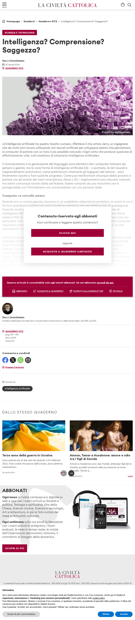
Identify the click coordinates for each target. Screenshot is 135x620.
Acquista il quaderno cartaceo (67, 251)
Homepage (13, 21)
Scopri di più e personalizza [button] (21, 614)
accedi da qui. (105, 282)
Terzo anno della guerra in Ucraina (27, 455)
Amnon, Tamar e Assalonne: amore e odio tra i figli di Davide (100, 457)
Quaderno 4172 (48, 21)
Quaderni (29, 21)
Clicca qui (67, 232)
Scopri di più (14, 548)
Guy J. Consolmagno (13, 60)
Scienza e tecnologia (20, 32)
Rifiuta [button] (106, 614)
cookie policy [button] (99, 598)
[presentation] (64, 473)
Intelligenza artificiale (17, 388)
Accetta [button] (124, 614)
